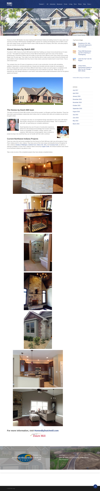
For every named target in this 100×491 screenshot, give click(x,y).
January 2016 (76, 96)
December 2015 (77, 99)
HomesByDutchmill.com (46, 430)
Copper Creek (45, 146)
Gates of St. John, (42, 144)
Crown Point (53, 25)
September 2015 (77, 108)
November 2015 (77, 102)
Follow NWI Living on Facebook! (81, 77)
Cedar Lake (46, 25)
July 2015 (75, 114)
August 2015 (76, 111)
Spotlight (67, 25)
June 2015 (76, 117)
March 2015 (76, 123)
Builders (33, 25)
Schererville (61, 25)
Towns (77, 25)
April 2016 (75, 93)
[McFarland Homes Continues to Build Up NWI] (25, 458)
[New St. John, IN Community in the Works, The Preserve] (75, 458)
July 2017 (75, 90)
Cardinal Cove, (32, 144)
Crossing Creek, (54, 144)
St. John (73, 25)
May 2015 (75, 120)
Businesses (39, 25)
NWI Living (12, 25)
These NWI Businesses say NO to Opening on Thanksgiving (84, 52)
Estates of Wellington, (22, 144)
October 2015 (76, 105)
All (29, 25)
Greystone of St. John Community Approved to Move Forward (84, 45)
